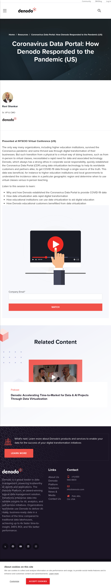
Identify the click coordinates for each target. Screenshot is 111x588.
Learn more (19, 453)
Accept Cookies (38, 581)
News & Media (52, 493)
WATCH (55, 307)
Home (12, 34)
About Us (53, 477)
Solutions (53, 488)
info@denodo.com (75, 488)
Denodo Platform (53, 482)
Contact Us (54, 499)
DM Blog (98, 1)
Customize (14, 581)
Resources (23, 34)
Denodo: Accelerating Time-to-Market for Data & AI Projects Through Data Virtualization (50, 397)
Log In (108, 1)
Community (86, 1)
